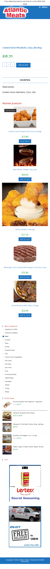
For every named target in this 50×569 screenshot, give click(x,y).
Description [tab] (25, 80)
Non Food (8, 367)
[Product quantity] (9, 65)
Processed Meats (10, 374)
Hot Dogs (8, 364)
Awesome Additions (11, 333)
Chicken (7, 340)
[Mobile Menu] (42, 7)
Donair (7, 347)
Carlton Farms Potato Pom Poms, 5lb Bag (25, 131)
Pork (6, 371)
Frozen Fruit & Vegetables (13, 357)
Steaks (7, 385)
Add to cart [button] (25, 179)
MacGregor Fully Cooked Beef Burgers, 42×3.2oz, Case (25, 267)
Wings (7, 392)
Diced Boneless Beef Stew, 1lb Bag (25, 305)
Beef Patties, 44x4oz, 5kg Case (25, 170)
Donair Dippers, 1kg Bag (25, 229)
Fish (6, 354)
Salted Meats (9, 378)
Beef (6, 336)
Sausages (8, 381)
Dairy (6, 343)
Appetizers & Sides (11, 329)
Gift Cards (8, 360)
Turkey (7, 388)
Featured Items (10, 350)
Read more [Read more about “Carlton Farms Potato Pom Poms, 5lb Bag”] (25, 141)
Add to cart (23, 65)
